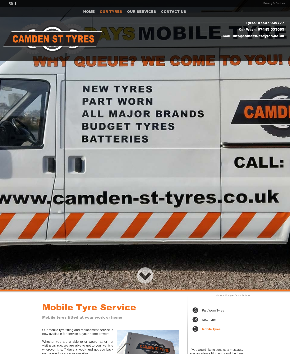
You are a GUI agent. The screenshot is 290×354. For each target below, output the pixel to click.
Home (219, 295)
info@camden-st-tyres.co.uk (258, 36)
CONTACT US (183, 11)
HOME (90, 11)
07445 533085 (271, 29)
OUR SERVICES (148, 11)
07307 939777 (271, 23)
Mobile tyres (244, 295)
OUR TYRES (115, 11)
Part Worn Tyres (213, 310)
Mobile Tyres (211, 329)
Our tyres (230, 295)
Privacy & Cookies (274, 3)
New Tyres (209, 319)
